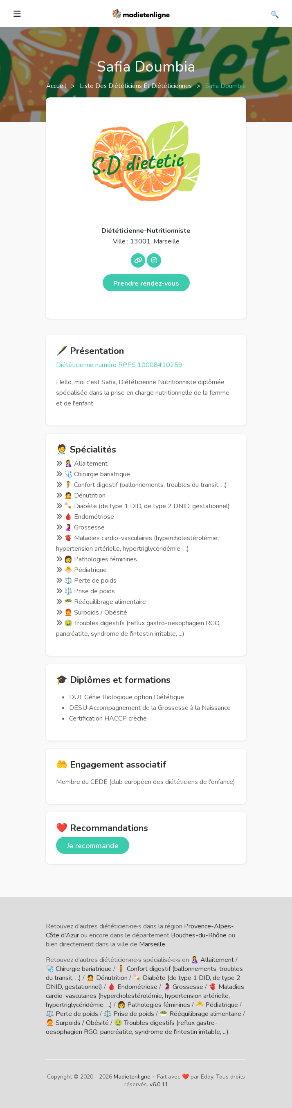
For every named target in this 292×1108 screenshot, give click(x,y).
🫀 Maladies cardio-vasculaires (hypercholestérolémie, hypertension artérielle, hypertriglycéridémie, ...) (145, 995)
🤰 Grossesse (183, 986)
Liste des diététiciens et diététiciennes (136, 86)
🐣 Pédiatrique (216, 1004)
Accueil (57, 86)
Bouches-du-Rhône (199, 935)
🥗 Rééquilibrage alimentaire (200, 1013)
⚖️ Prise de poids (128, 1013)
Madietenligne (132, 1077)
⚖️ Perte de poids (72, 1013)
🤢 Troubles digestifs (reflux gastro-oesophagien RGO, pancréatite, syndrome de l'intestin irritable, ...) (137, 1027)
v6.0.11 (159, 1084)
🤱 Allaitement (212, 959)
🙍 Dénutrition (107, 977)
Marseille (152, 944)
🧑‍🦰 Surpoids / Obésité (77, 1022)
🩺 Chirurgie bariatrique (79, 968)
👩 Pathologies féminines (153, 1004)
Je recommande (93, 846)
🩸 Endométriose (132, 986)
